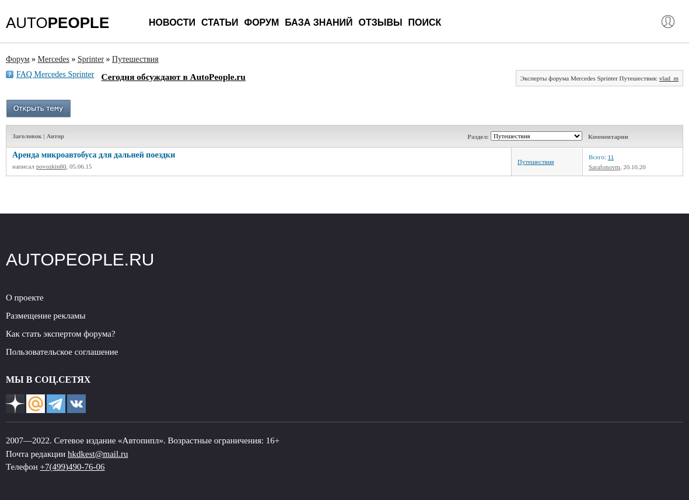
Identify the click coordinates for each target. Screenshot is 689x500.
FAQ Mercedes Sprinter (55, 74)
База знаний (318, 22)
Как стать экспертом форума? (61, 333)
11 (611, 156)
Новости (172, 22)
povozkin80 (51, 166)
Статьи (219, 22)
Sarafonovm (604, 166)
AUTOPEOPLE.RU (80, 259)
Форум (261, 22)
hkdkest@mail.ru (98, 454)
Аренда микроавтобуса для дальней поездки (93, 155)
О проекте (25, 297)
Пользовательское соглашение (62, 351)
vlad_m (668, 78)
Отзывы (380, 22)
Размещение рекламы (46, 315)
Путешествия (535, 161)
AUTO (57, 23)
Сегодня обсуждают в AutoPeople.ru (174, 77)
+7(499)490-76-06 (72, 466)
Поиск (425, 22)
